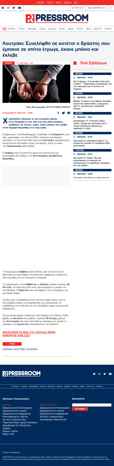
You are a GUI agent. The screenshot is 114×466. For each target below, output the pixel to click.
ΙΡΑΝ (75, 2)
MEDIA (88, 29)
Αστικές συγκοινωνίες (14, 419)
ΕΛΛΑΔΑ (42, 29)
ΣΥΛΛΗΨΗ (32, 349)
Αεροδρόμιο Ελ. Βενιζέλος (17, 425)
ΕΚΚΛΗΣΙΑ (67, 2)
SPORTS (108, 29)
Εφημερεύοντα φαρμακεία (17, 413)
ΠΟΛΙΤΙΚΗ (11, 29)
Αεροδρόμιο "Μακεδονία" (53, 419)
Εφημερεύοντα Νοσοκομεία (17, 407)
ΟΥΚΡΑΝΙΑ (40, 2)
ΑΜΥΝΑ (58, 2)
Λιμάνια (6, 428)
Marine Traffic (10, 431)
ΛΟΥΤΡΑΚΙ (20, 349)
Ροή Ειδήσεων (93, 63)
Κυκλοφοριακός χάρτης (15, 416)
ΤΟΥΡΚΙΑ (50, 2)
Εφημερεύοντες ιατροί (15, 410)
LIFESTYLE (98, 29)
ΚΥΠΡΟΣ (80, 29)
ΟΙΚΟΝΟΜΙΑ (32, 29)
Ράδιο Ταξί (8, 434)
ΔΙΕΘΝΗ (71, 29)
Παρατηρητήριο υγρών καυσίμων (20, 422)
